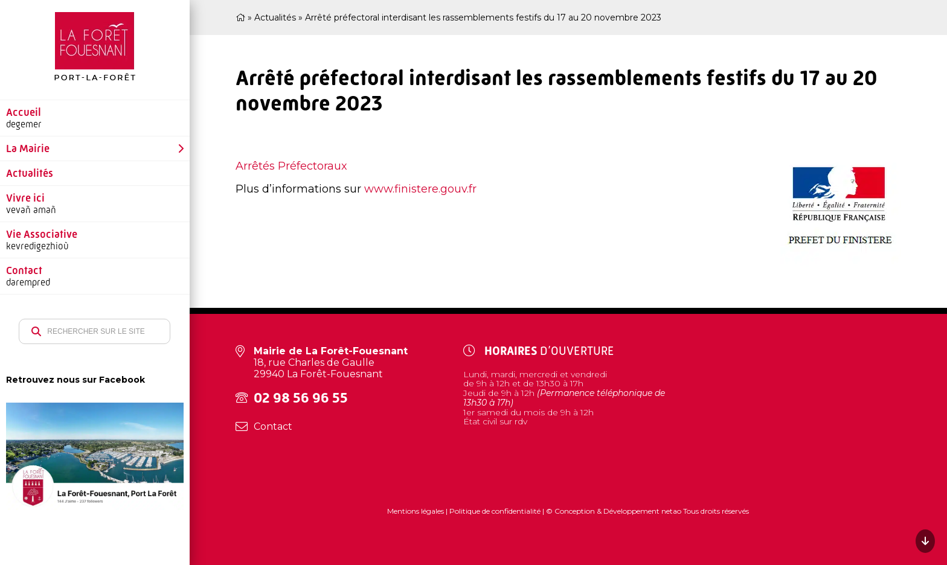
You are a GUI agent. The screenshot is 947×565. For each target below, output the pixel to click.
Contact (24, 270)
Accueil (23, 112)
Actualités (29, 173)
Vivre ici (25, 198)
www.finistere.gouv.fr (420, 189)
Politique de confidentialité (495, 511)
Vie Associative (41, 234)
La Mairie (28, 148)
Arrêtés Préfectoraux (291, 166)
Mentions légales (416, 511)
